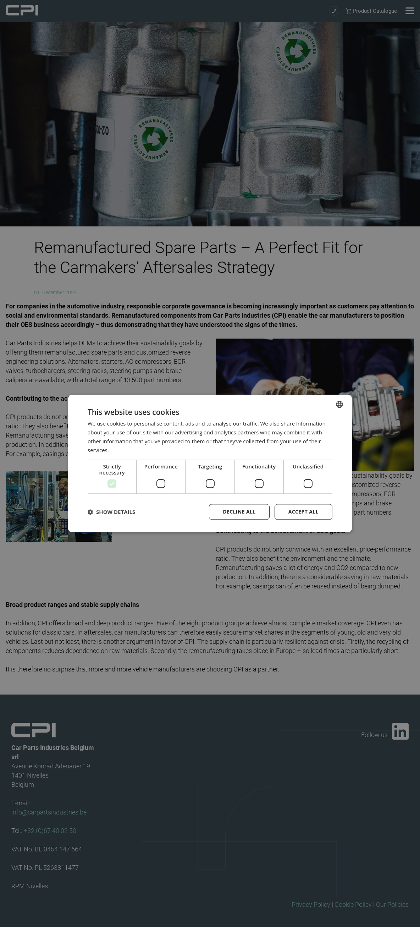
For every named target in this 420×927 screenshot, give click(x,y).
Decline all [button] (239, 512)
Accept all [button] (303, 512)
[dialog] (210, 463)
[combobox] (339, 404)
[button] (111, 512)
